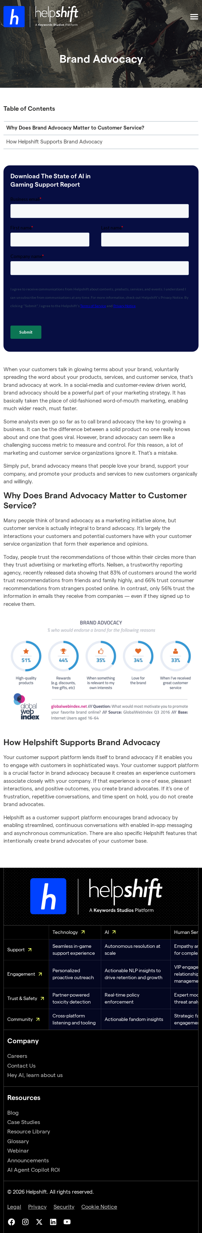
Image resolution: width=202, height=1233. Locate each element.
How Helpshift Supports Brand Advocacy (54, 142)
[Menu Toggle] (194, 16)
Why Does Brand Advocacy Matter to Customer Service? (75, 128)
